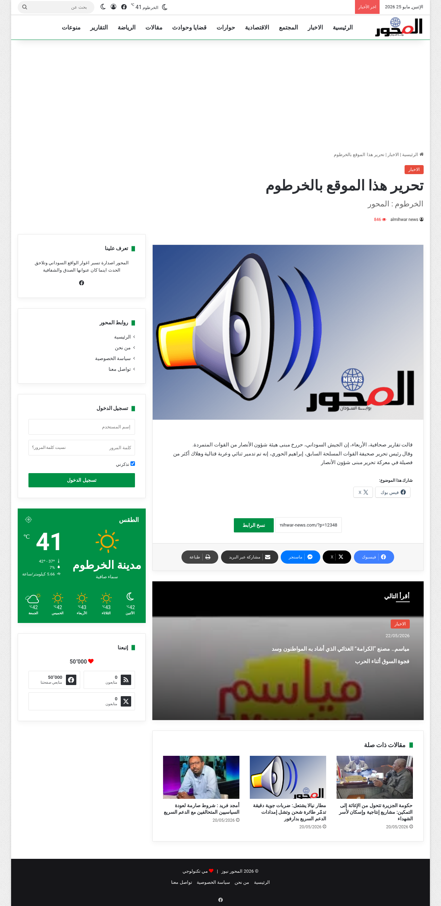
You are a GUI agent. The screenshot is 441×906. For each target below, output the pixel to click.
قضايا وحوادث (189, 27)
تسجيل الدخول (81, 480)
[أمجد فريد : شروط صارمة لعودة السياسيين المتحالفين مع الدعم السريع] (201, 777)
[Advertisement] (220, 95)
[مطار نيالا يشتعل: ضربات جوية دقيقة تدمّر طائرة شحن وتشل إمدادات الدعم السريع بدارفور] (288, 777)
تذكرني (125, 464)
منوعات (71, 27)
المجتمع (288, 27)
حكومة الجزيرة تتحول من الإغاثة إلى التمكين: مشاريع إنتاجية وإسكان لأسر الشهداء (376, 812)
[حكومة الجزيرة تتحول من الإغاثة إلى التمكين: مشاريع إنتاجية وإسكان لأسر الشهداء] (375, 777)
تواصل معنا (120, 369)
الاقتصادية (257, 27)
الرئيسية (343, 27)
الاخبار (315, 27)
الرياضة (127, 27)
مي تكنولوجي (195, 871)
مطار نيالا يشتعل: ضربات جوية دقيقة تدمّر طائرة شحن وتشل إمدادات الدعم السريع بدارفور (289, 812)
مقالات (153, 27)
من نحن (123, 347)
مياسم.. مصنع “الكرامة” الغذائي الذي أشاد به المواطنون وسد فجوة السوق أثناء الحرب (342, 659)
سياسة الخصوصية (113, 358)
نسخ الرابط (254, 525)
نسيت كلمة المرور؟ (49, 447)
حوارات (226, 27)
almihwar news (404, 219)
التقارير (99, 27)
